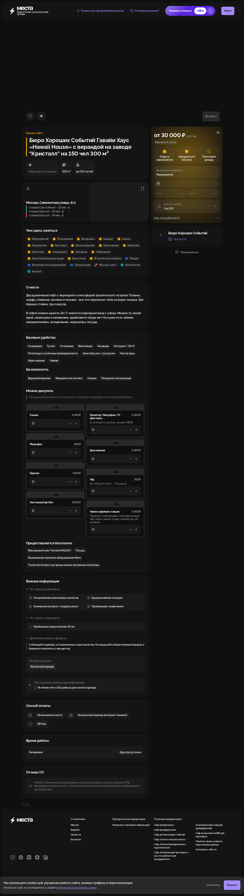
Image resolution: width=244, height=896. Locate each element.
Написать (177, 239)
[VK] (29, 857)
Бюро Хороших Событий (188, 233)
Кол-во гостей (172, 204)
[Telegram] (21, 857)
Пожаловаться (186, 252)
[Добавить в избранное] (30, 116)
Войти (227, 10)
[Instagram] (12, 857)
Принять (232, 885)
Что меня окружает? (144, 11)
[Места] (27, 11)
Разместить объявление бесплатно (100, 11)
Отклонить (213, 885)
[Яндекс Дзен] (37, 857)
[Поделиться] (41, 116)
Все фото (211, 116)
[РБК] (45, 857)
